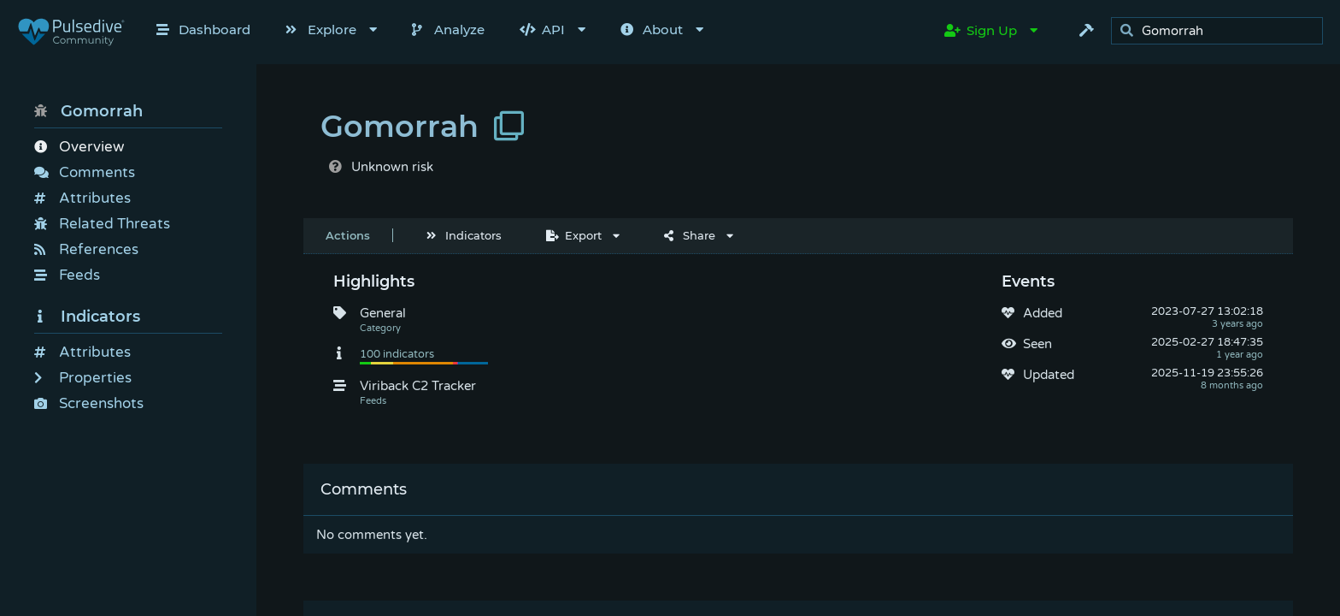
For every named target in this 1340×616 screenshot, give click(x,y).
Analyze (448, 29)
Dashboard (203, 29)
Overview (79, 147)
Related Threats (102, 224)
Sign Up (980, 30)
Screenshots (89, 403)
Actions (348, 235)
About (651, 29)
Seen (1037, 344)
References (86, 249)
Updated (1048, 374)
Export (574, 235)
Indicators (87, 316)
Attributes (82, 198)
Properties (83, 378)
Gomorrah (88, 111)
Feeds (67, 275)
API (542, 29)
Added (1042, 313)
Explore (320, 29)
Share (689, 235)
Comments (84, 172)
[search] (1222, 31)
